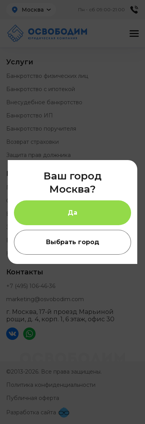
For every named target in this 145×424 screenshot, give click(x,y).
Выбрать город (72, 242)
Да (72, 212)
